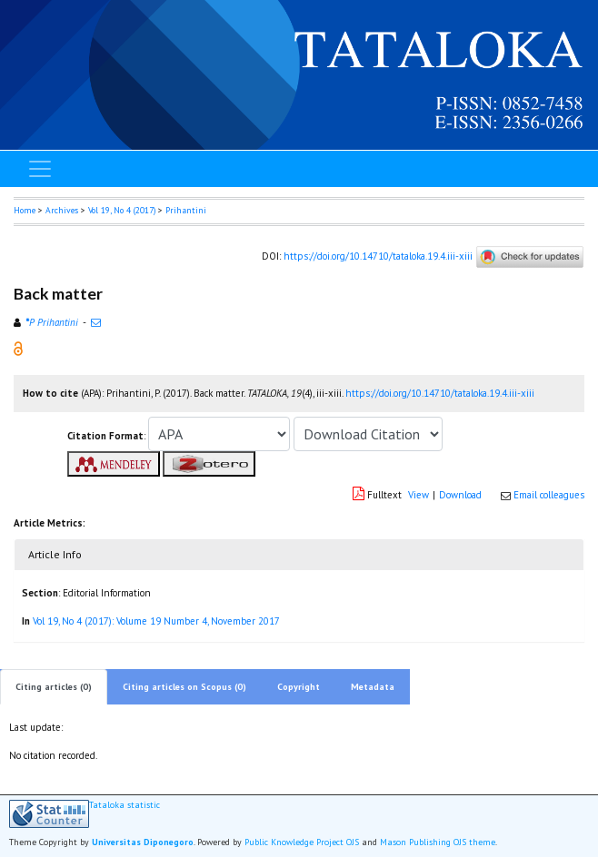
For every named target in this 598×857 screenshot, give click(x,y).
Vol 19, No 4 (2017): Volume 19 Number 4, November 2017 (156, 621)
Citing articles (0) (53, 687)
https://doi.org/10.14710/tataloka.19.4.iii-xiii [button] (439, 393)
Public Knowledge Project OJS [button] (301, 842)
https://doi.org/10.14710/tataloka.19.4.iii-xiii (378, 255)
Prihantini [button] (185, 210)
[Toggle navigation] (40, 169)
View (418, 494)
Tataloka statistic (124, 805)
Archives (61, 210)
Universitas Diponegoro (143, 842)
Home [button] (24, 210)
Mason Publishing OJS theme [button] (437, 842)
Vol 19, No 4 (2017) (121, 210)
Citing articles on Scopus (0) (184, 687)
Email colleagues (548, 494)
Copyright (298, 687)
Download (460, 494)
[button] (18, 347)
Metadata (372, 687)
